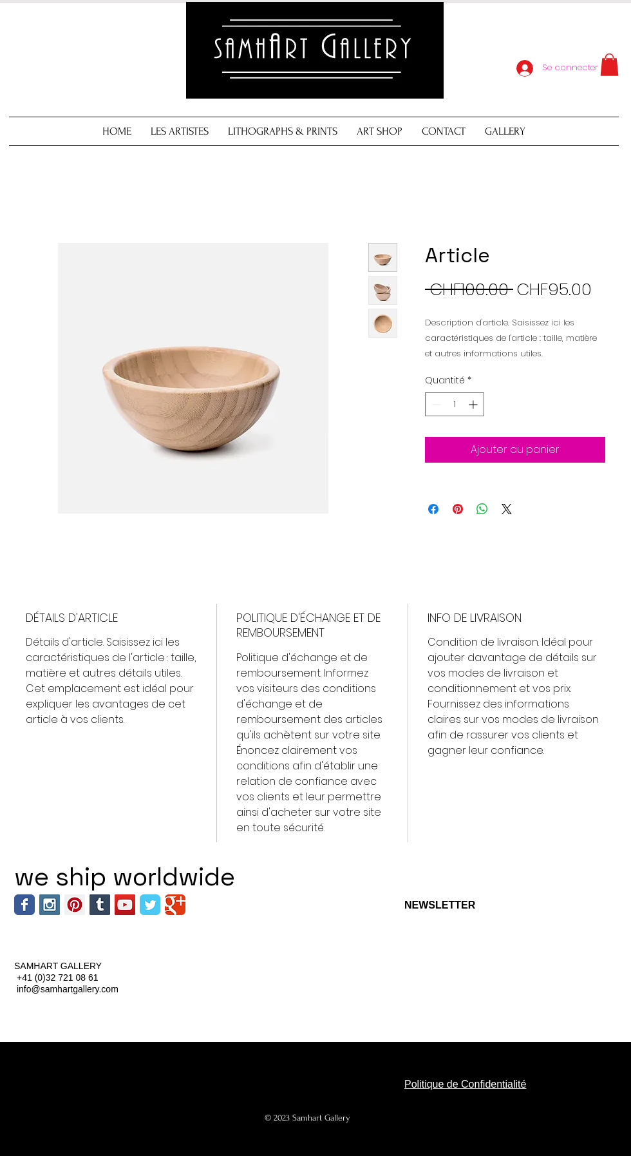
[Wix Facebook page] (24, 904)
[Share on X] (506, 509)
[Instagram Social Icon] (49, 904)
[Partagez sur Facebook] (433, 509)
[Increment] (474, 404)
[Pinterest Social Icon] (74, 904)
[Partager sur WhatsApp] (482, 509)
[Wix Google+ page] (175, 904)
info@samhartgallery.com (67, 989)
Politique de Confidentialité (465, 1084)
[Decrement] (435, 404)
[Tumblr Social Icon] (99, 904)
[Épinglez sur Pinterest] (458, 509)
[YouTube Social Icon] (125, 904)
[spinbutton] (454, 404)
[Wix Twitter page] (150, 904)
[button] (609, 64)
